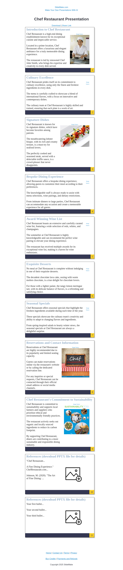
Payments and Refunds (67, 559)
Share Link (66, 26)
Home (48, 553)
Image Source (79, 34)
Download (56, 26)
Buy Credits (51, 559)
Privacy (74, 553)
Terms (66, 553)
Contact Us (57, 553)
